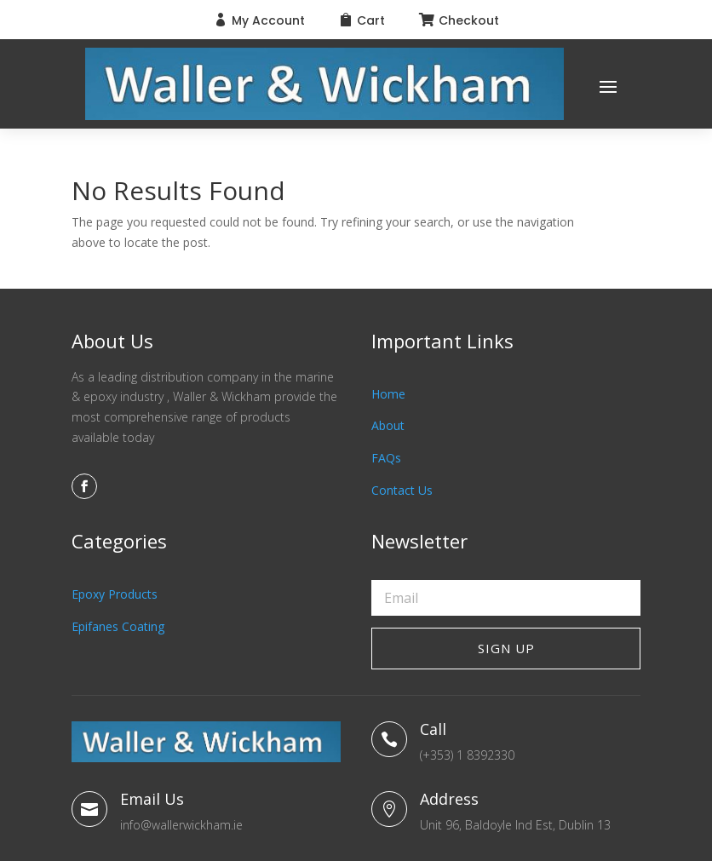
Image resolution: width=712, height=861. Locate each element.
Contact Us (402, 490)
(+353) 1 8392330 (467, 755)
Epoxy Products (115, 594)
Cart (371, 20)
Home (388, 394)
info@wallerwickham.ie (181, 825)
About (388, 425)
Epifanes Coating (118, 626)
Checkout (469, 20)
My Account (268, 20)
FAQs (386, 458)
